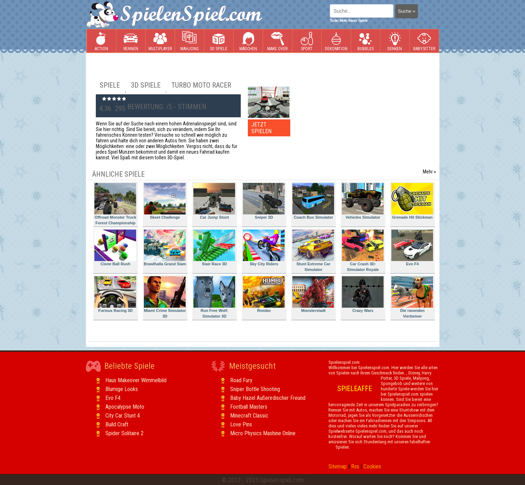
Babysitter (424, 41)
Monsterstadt (313, 294)
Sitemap (337, 466)
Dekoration (336, 41)
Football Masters (248, 406)
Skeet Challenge (165, 201)
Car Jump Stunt (214, 201)
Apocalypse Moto (124, 406)
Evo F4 (412, 248)
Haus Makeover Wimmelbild (136, 380)
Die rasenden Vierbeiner (412, 297)
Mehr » (429, 172)
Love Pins (241, 424)
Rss (355, 466)
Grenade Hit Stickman (412, 201)
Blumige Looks (121, 389)
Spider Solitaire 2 (124, 433)
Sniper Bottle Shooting (255, 389)
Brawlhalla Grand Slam (165, 248)
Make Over (277, 41)
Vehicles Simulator (363, 201)
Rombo (264, 294)
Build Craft (116, 424)
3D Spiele (218, 41)
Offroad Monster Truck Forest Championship (115, 204)
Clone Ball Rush (115, 248)
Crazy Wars (363, 294)
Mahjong (189, 41)
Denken (394, 41)
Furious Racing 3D (115, 294)
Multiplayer (160, 41)
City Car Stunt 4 (122, 415)
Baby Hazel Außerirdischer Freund (267, 398)
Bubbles (365, 41)
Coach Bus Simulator (313, 201)
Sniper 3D (264, 201)
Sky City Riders (264, 248)
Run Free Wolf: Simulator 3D (214, 297)
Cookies (372, 466)
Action (101, 41)
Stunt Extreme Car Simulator (313, 251)
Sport (306, 41)
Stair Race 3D (214, 248)
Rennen (130, 41)
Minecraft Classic (249, 415)
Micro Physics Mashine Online (263, 433)
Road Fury (241, 380)
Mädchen (248, 41)
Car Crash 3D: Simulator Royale (363, 251)
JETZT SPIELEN (261, 128)
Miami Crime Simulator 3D (165, 297)
